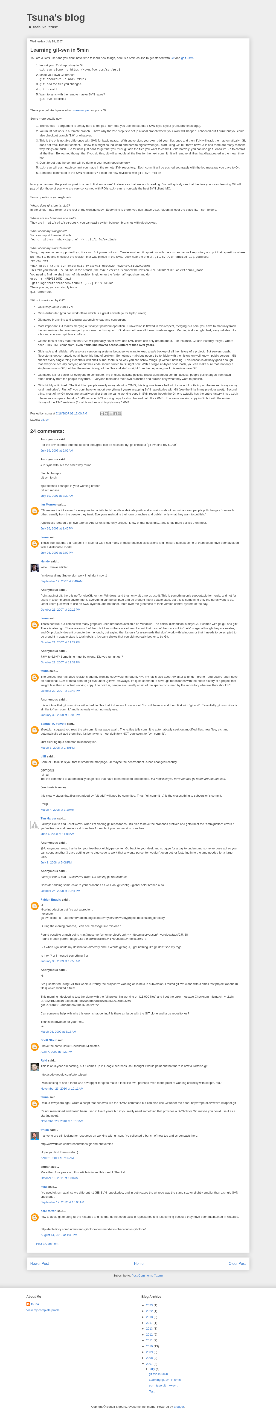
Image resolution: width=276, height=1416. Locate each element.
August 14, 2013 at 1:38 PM (59, 1235)
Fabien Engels (51, 900)
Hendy (45, 561)
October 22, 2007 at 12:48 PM (60, 691)
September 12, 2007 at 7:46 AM (62, 581)
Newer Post (39, 1264)
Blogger (179, 1407)
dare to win (49, 1211)
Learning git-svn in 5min (59, 50)
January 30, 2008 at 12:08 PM (60, 715)
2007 (150, 1364)
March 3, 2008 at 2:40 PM (58, 748)
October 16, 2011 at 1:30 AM (59, 1178)
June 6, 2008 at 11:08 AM (57, 834)
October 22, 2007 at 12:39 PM (60, 662)
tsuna (45, 537)
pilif (43, 756)
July (153, 1369)
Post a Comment (47, 1244)
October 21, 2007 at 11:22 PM (60, 642)
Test (151, 1391)
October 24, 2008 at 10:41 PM (60, 891)
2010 (150, 1346)
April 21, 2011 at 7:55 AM (57, 1158)
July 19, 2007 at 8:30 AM (57, 496)
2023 (150, 1305)
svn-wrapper (81, 110)
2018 (150, 1317)
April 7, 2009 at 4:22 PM (57, 1052)
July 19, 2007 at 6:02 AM (57, 450)
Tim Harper (48, 818)
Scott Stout (49, 1040)
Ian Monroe (49, 504)
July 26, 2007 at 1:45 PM (57, 528)
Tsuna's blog (56, 17)
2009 (150, 1352)
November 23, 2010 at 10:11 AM (62, 1089)
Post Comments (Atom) (147, 1275)
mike (44, 1187)
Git (172, 58)
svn (48, 420)
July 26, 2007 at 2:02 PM (57, 553)
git (42, 420)
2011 (150, 1340)
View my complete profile (43, 1310)
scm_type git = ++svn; (163, 1385)
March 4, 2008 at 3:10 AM (58, 810)
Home (139, 1264)
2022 (150, 1311)
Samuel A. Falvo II (53, 724)
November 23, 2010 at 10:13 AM (62, 1121)
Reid (44, 1060)
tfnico (45, 1130)
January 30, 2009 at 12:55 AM (60, 961)
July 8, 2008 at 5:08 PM (56, 862)
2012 (150, 1334)
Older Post (237, 1264)
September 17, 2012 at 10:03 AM (62, 1202)
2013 (150, 1328)
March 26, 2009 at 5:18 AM (58, 1032)
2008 (150, 1358)
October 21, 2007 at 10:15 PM (60, 610)
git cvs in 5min (158, 1374)
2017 (150, 1323)
